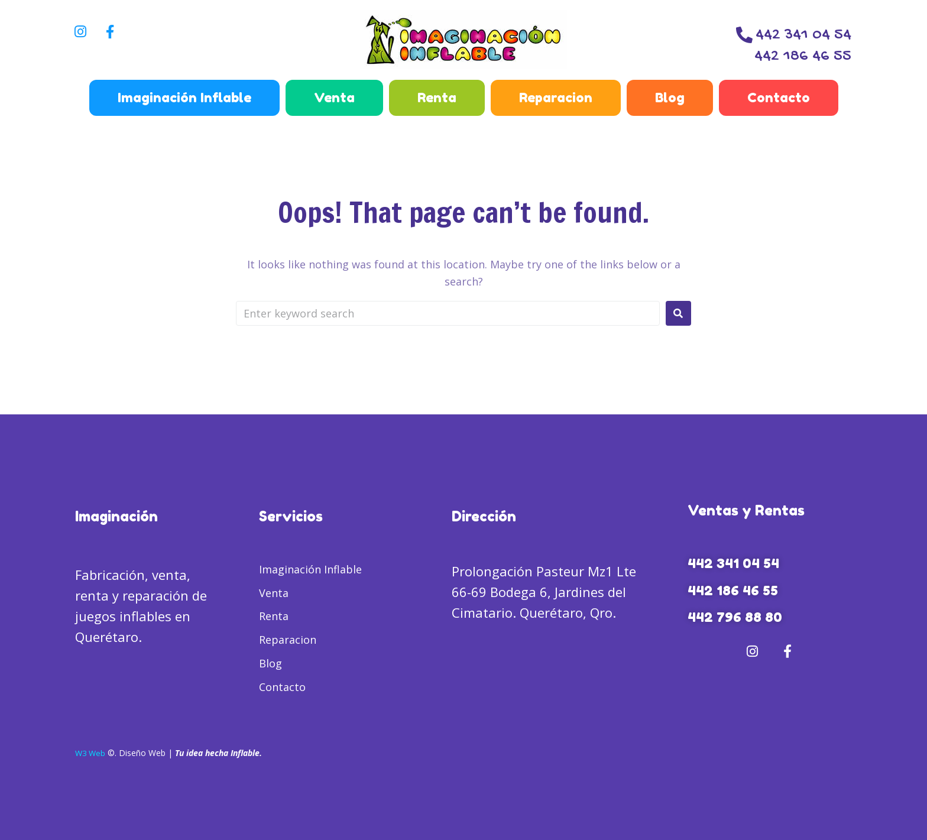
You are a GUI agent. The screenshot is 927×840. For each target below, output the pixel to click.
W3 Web (91, 752)
